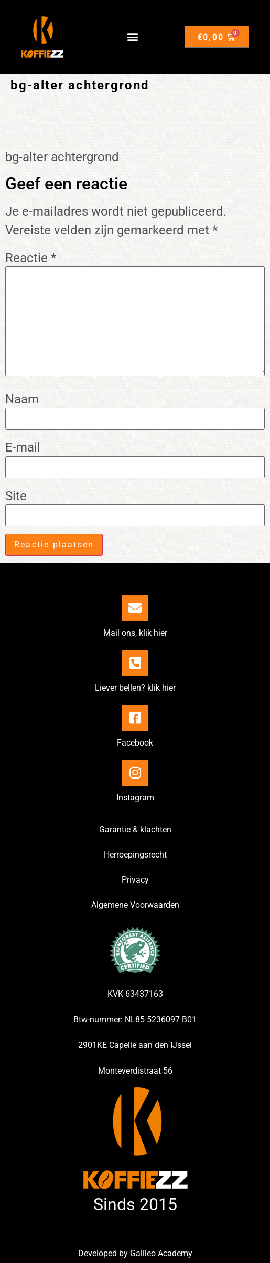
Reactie (30, 258)
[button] (132, 37)
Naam (22, 399)
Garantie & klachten (135, 830)
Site (16, 496)
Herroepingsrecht (135, 855)
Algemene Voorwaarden (135, 905)
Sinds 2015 (135, 1204)
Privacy (135, 880)
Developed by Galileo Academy (135, 1253)
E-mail (22, 447)
